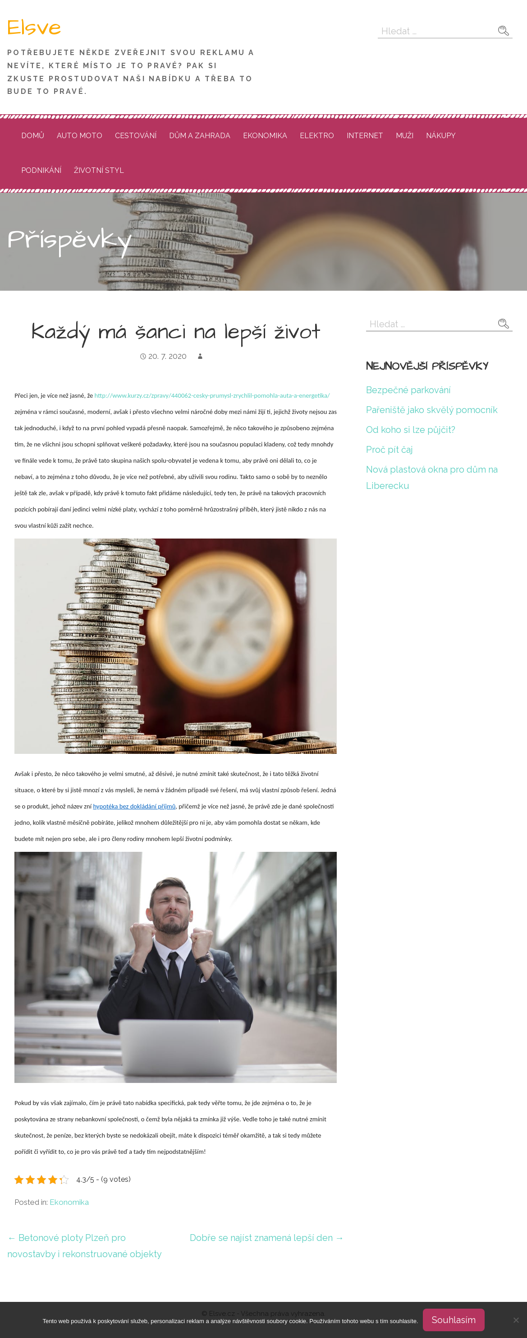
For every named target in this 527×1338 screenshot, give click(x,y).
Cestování (135, 135)
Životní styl (99, 170)
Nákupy (441, 135)
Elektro (317, 135)
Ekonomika (265, 135)
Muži (404, 135)
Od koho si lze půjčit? (410, 429)
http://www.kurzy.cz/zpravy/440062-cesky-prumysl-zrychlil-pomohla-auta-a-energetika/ (212, 395)
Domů (32, 135)
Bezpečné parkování (408, 390)
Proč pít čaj (389, 449)
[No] (515, 1319)
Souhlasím (454, 1320)
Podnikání (41, 170)
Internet (365, 135)
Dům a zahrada (199, 135)
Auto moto (79, 135)
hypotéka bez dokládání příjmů (134, 806)
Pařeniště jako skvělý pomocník (432, 409)
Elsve (34, 27)
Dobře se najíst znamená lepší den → (267, 1237)
